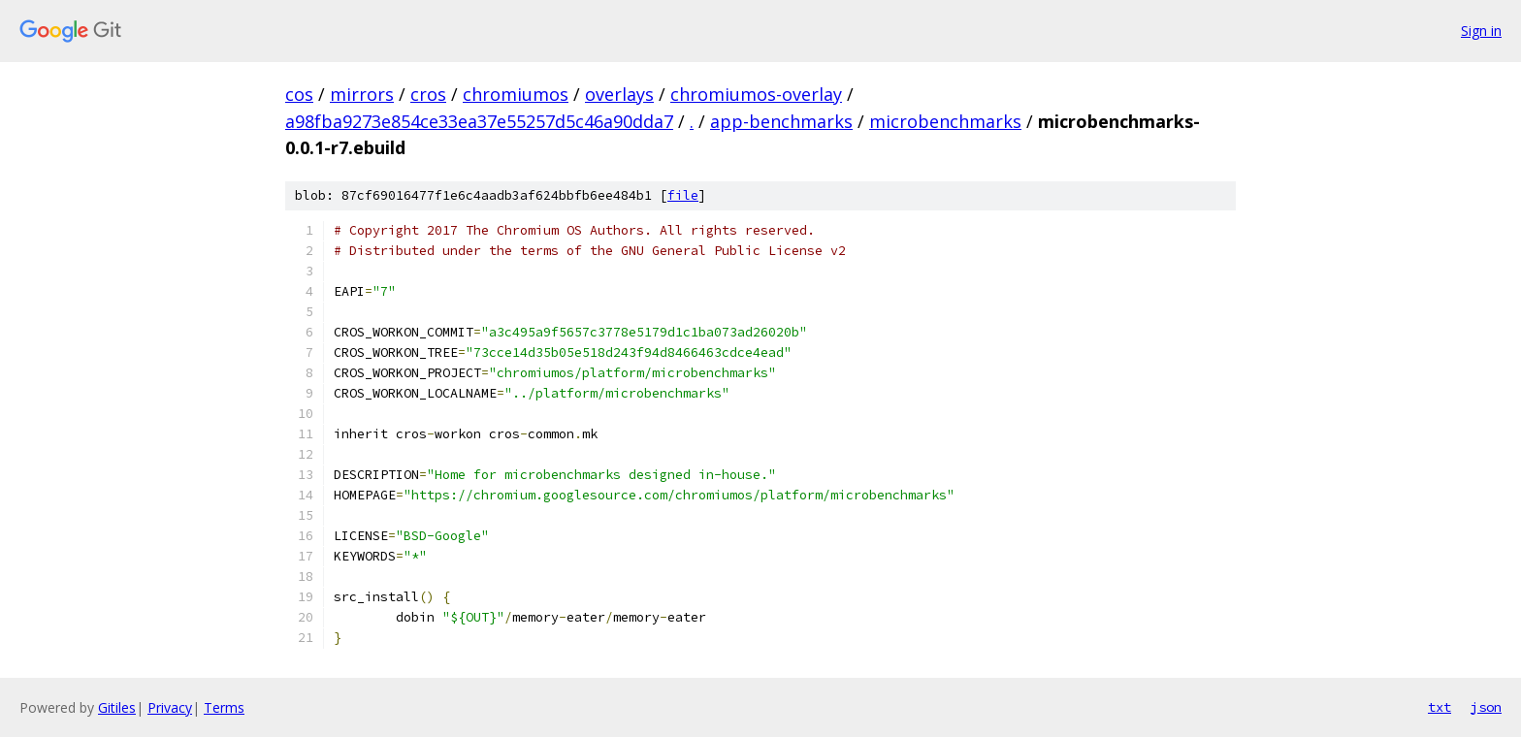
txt (1439, 707)
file (682, 195)
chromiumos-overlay (756, 94)
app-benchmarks (781, 121)
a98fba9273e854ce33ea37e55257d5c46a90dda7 (479, 121)
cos (299, 94)
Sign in (1481, 30)
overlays (619, 94)
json (1486, 707)
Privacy (169, 707)
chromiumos (515, 94)
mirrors (362, 94)
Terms (224, 707)
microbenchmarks (945, 121)
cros (428, 94)
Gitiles (117, 707)
